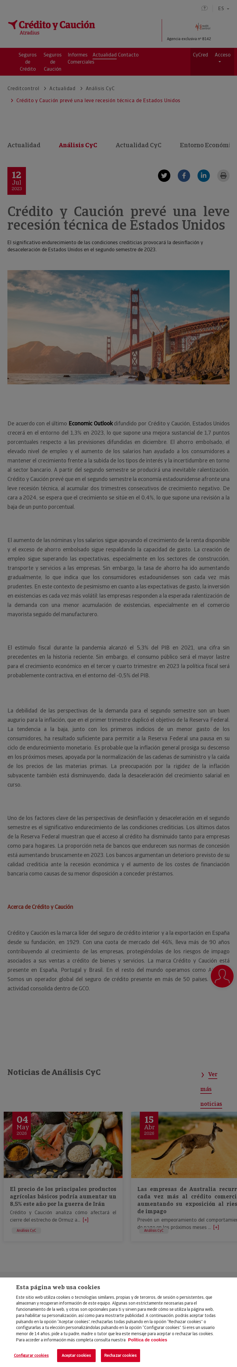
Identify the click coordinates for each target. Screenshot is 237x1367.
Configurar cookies (31, 1355)
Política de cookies (147, 1339)
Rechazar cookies (120, 1355)
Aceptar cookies (76, 1355)
